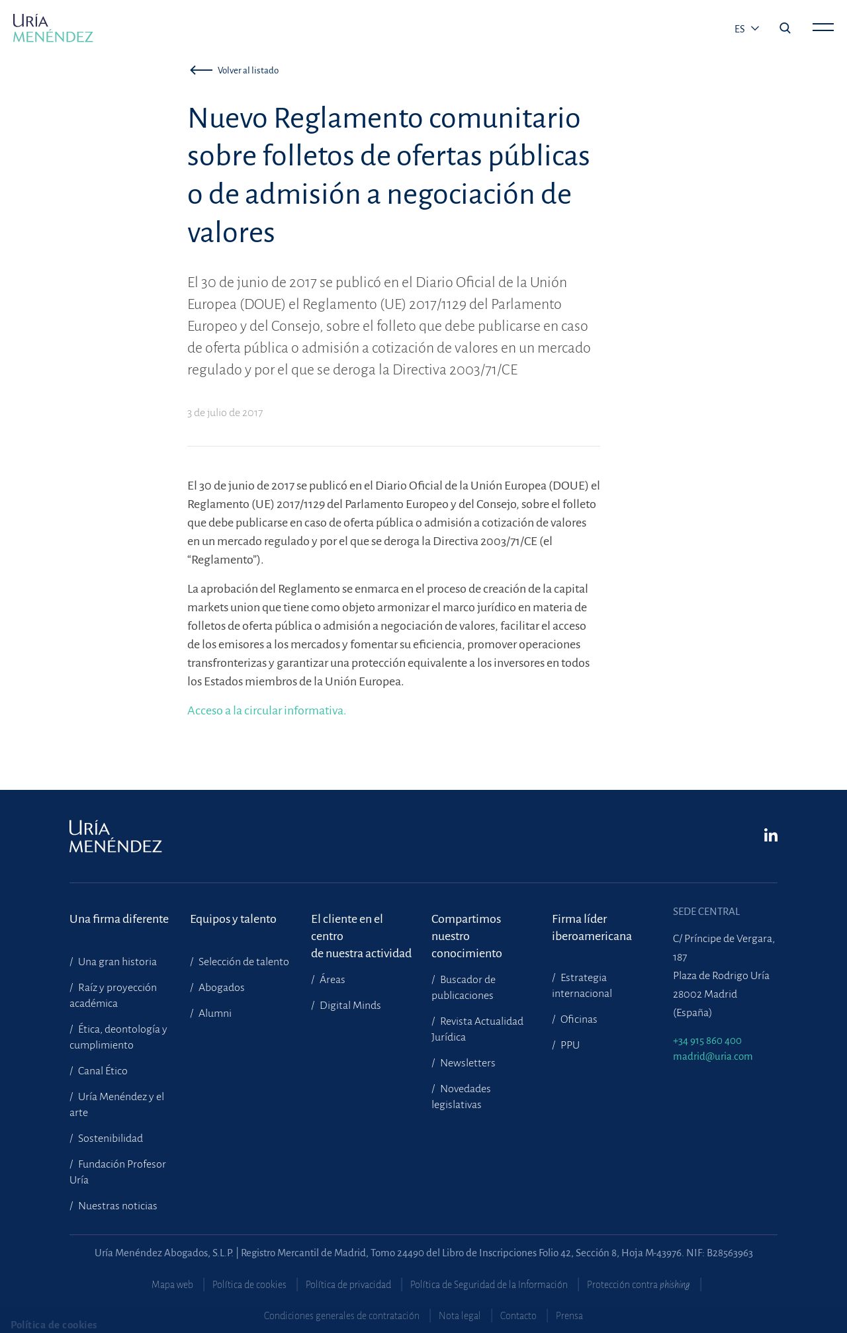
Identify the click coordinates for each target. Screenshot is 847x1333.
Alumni (214, 1013)
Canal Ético (102, 1071)
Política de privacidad (348, 1284)
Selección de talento (243, 962)
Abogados (221, 988)
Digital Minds (349, 1005)
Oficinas (578, 1019)
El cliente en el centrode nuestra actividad (361, 927)
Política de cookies (249, 1284)
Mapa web (172, 1284)
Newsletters (467, 1063)
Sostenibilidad (109, 1138)
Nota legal (460, 1316)
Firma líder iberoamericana (592, 927)
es (741, 29)
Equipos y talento (233, 918)
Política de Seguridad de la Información (489, 1284)
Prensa (569, 1316)
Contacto (518, 1316)
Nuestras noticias (116, 1206)
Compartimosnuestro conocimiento (466, 927)
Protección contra (638, 1284)
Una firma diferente (119, 918)
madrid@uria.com (713, 1056)
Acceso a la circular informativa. (267, 710)
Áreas (331, 980)
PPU (569, 1045)
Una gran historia (116, 962)
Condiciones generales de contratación (342, 1316)
